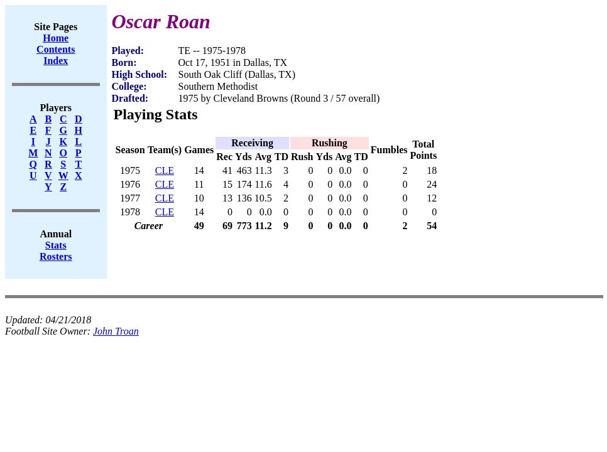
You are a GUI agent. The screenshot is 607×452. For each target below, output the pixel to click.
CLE (164, 170)
